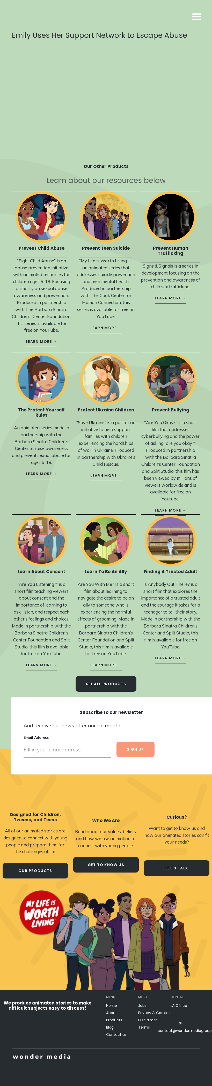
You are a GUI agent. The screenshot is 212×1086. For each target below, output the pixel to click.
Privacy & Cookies (154, 1012)
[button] (155, 17)
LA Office (179, 1005)
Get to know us (106, 864)
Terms (144, 1027)
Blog (110, 1027)
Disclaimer (147, 1020)
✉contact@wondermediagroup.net (180, 1027)
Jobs (142, 1005)
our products (35, 870)
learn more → (41, 336)
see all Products (106, 679)
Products (114, 1020)
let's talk (176, 868)
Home (111, 1005)
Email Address (36, 732)
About (111, 1012)
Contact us (116, 1034)
